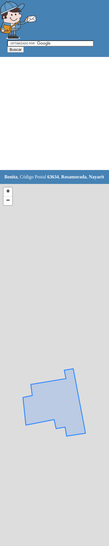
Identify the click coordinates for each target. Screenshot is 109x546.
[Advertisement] (54, 113)
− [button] (8, 200)
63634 (53, 176)
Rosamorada (74, 176)
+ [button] (8, 191)
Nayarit (96, 176)
